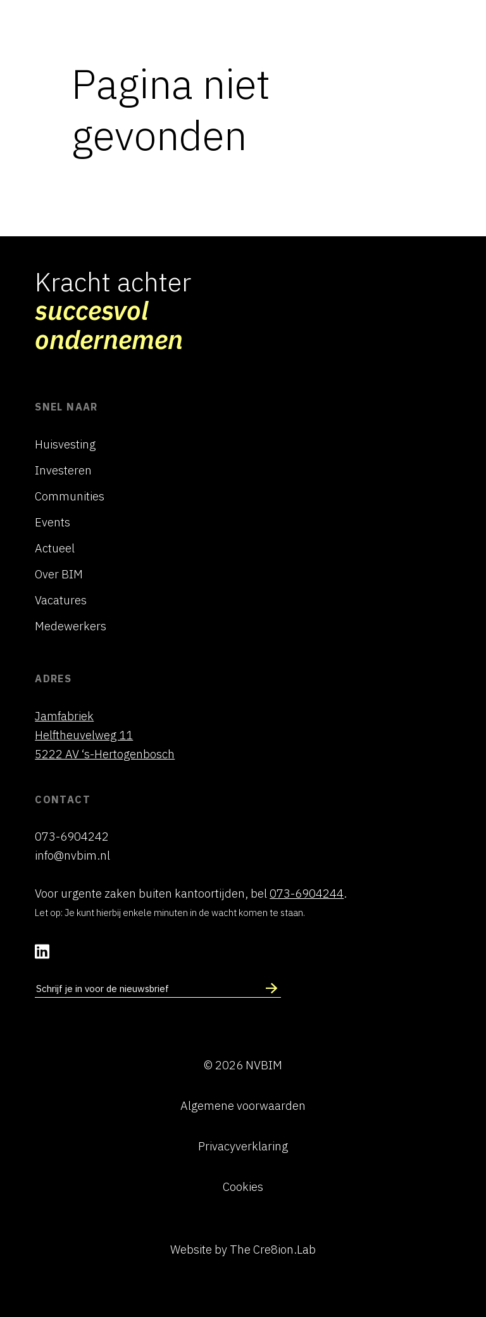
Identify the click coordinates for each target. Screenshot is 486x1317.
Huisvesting (65, 444)
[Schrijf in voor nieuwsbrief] (271, 989)
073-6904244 (307, 893)
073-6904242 (72, 836)
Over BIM (59, 574)
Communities (69, 496)
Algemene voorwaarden (243, 1105)
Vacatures (61, 600)
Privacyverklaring (243, 1146)
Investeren (63, 470)
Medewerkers (70, 625)
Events (52, 522)
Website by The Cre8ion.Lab (243, 1249)
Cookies (243, 1186)
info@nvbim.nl (72, 855)
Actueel (55, 548)
